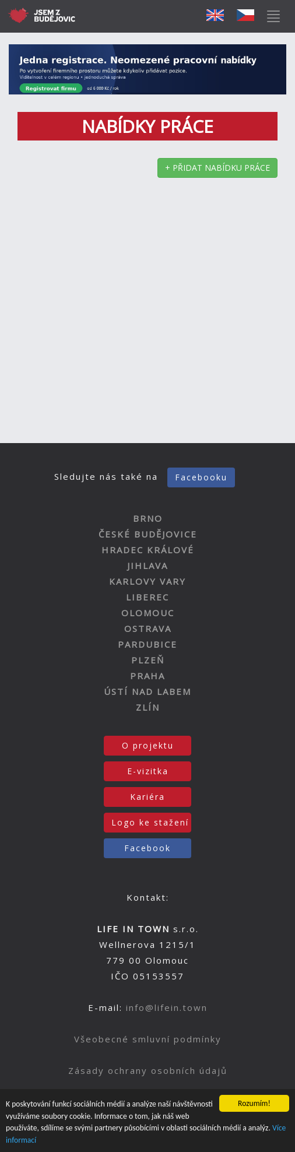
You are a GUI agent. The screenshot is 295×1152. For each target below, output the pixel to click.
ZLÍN (148, 707)
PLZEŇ (147, 660)
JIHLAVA (147, 565)
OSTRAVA (147, 628)
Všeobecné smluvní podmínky (148, 1039)
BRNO (148, 518)
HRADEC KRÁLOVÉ (147, 550)
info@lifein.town (167, 1007)
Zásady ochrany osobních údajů (147, 1070)
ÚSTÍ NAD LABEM (147, 691)
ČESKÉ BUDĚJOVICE (148, 534)
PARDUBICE (147, 644)
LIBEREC (147, 597)
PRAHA (147, 676)
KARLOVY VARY (147, 581)
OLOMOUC (147, 613)
